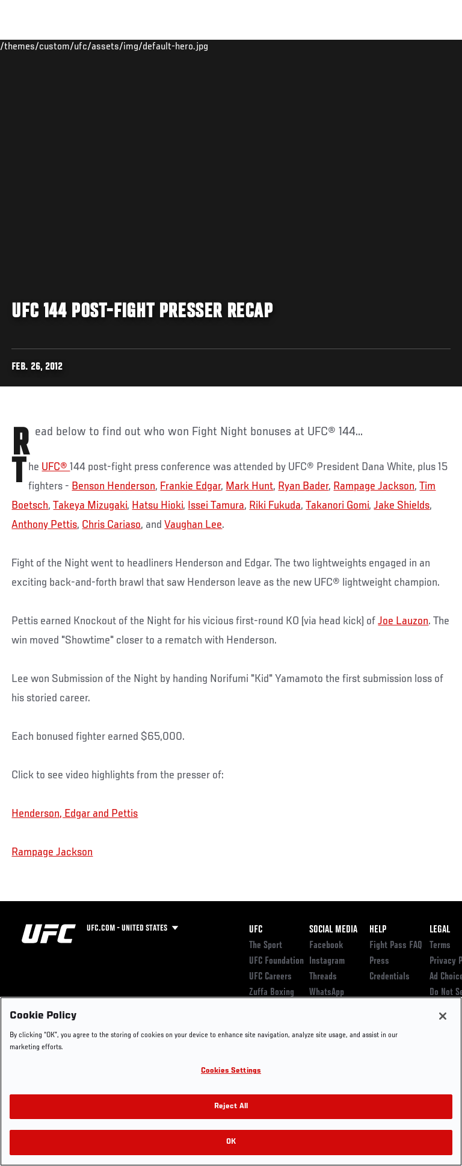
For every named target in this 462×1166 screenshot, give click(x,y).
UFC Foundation (276, 961)
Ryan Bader (303, 486)
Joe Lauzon (403, 621)
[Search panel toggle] (422, 45)
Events (33, 46)
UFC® (56, 467)
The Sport (265, 945)
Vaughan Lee (193, 525)
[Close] (443, 1016)
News (184, 46)
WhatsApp (326, 992)
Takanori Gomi (337, 506)
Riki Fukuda (275, 506)
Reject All (231, 1107)
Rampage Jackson (373, 486)
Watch (285, 46)
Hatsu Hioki (157, 506)
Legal (440, 930)
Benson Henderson (113, 486)
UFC (255, 930)
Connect (237, 46)
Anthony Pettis (44, 525)
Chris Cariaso (111, 525)
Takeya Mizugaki (90, 506)
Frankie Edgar (190, 486)
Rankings (84, 46)
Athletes (137, 46)
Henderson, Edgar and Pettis (74, 814)
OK (231, 1142)
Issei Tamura (216, 506)
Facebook (326, 945)
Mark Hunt (249, 486)
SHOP (390, 46)
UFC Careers (270, 977)
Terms (440, 945)
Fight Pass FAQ (395, 945)
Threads (323, 977)
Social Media (333, 930)
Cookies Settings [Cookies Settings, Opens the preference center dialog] (231, 1071)
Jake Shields (402, 506)
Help (377, 930)
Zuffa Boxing (333, 51)
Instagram (327, 961)
